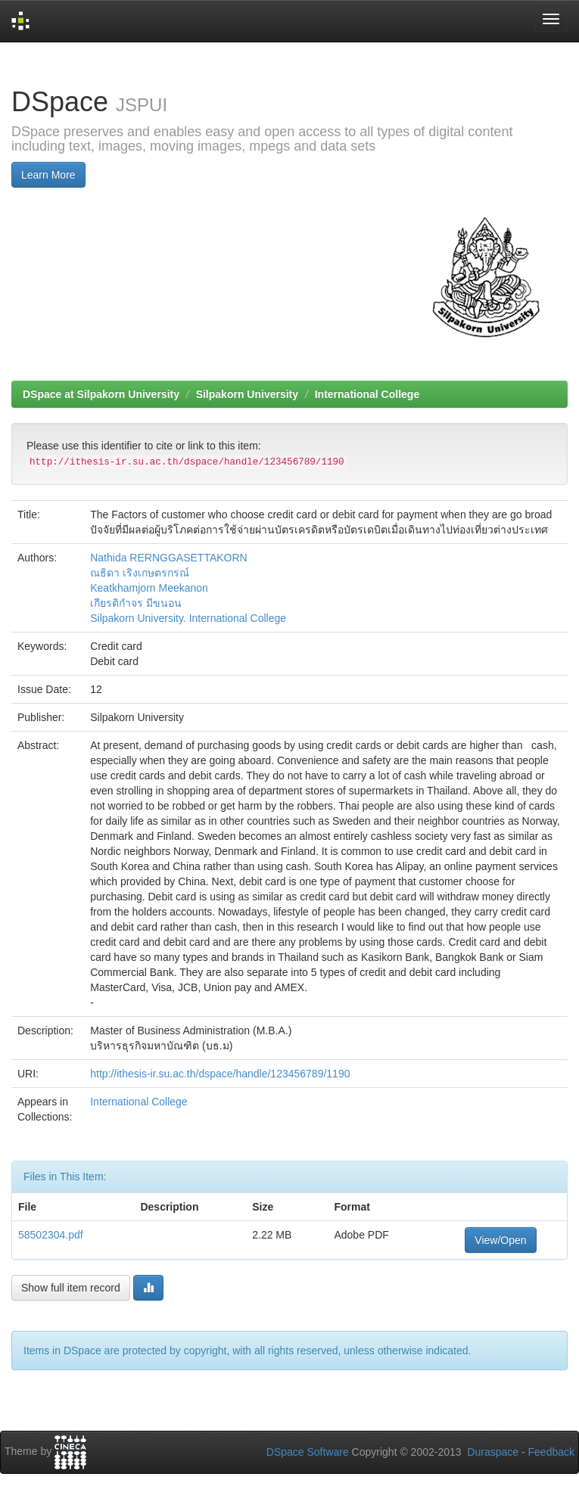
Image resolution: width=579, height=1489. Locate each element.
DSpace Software (307, 1452)
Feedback (551, 1452)
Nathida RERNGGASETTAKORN (168, 558)
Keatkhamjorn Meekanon (149, 588)
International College (367, 394)
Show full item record (70, 1288)
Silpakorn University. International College (188, 618)
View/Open (500, 1240)
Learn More (48, 175)
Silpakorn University (247, 394)
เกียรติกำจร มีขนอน (136, 603)
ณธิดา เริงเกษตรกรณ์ (139, 573)
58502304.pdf (50, 1235)
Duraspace (492, 1452)
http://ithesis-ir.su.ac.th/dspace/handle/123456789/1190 (220, 1074)
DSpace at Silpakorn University (101, 394)
